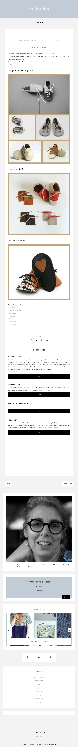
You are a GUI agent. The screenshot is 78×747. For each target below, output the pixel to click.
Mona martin (13, 420)
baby (34, 47)
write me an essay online (18, 403)
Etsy (51, 62)
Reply (39, 376)
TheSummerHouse (15, 310)
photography (39, 695)
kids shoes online (44, 390)
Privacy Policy (39, 736)
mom (39, 688)
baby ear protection (50, 427)
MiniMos (12, 316)
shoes (44, 47)
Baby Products (13, 372)
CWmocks (12, 321)
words (39, 702)
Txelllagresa (13, 324)
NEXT (8, 484)
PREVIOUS (68, 484)
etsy (38, 47)
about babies (39, 677)
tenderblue (39, 699)
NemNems (12, 313)
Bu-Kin (11, 319)
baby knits (39, 680)
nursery (39, 691)
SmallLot (12, 308)
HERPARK (54, 744)
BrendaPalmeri (14, 385)
